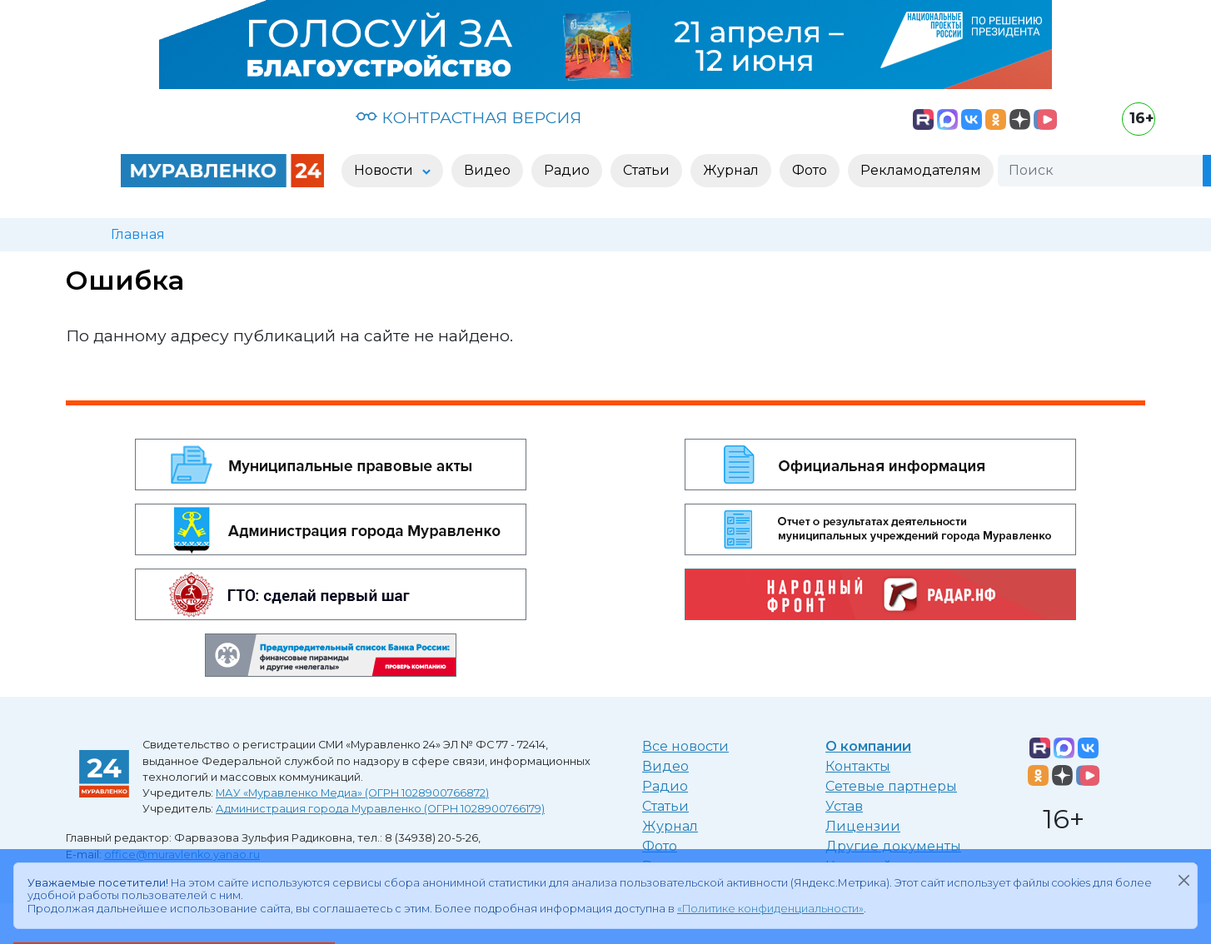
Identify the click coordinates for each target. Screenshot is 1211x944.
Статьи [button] (646, 170)
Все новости (685, 746)
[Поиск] (1100, 170)
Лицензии (862, 826)
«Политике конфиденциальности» (770, 908)
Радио (665, 786)
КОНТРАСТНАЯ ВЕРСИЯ (468, 117)
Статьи (665, 806)
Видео (665, 766)
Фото (659, 846)
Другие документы (893, 846)
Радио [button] (567, 170)
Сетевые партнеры (891, 786)
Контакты (857, 766)
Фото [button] (809, 170)
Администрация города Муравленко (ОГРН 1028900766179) (380, 808)
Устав (844, 806)
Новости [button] (385, 170)
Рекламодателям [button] (920, 170)
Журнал (670, 826)
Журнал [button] (731, 170)
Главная (138, 234)
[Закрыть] (1183, 880)
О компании (868, 746)
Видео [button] (487, 170)
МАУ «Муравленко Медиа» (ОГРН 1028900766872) (352, 793)
